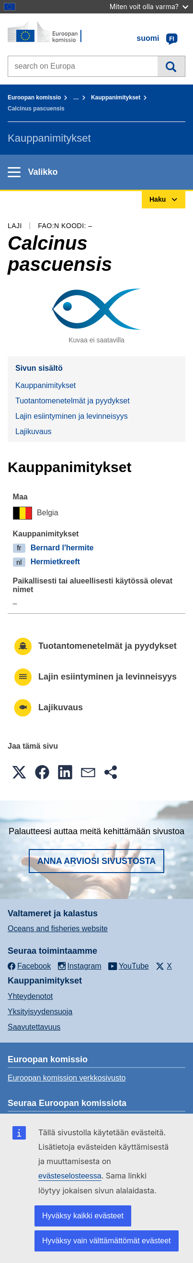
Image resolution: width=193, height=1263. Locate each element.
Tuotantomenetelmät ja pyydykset (72, 401)
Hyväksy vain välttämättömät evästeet (106, 1241)
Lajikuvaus (33, 431)
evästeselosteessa (70, 1176)
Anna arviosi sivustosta (96, 861)
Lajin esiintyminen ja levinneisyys (71, 416)
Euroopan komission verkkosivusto (66, 1078)
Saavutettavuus (34, 1027)
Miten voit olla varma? (149, 6)
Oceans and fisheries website (58, 928)
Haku (171, 66)
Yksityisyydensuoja (40, 1012)
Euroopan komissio (34, 97)
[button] (19, 772)
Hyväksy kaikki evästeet (83, 1216)
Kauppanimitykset (115, 97)
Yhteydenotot (30, 996)
